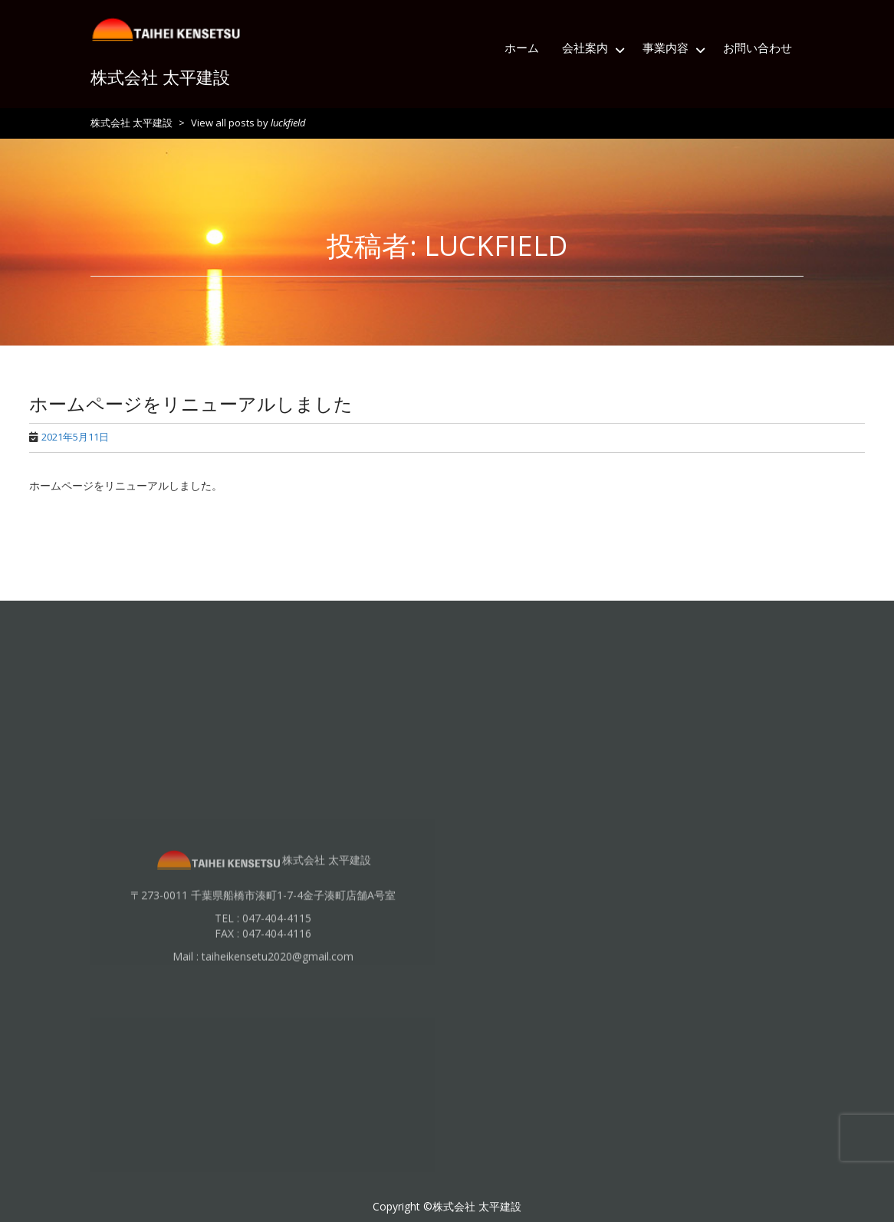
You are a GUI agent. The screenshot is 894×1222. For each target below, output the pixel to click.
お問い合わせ (757, 47)
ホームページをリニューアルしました (191, 403)
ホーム (522, 47)
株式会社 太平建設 (160, 76)
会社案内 (585, 47)
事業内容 (666, 47)
